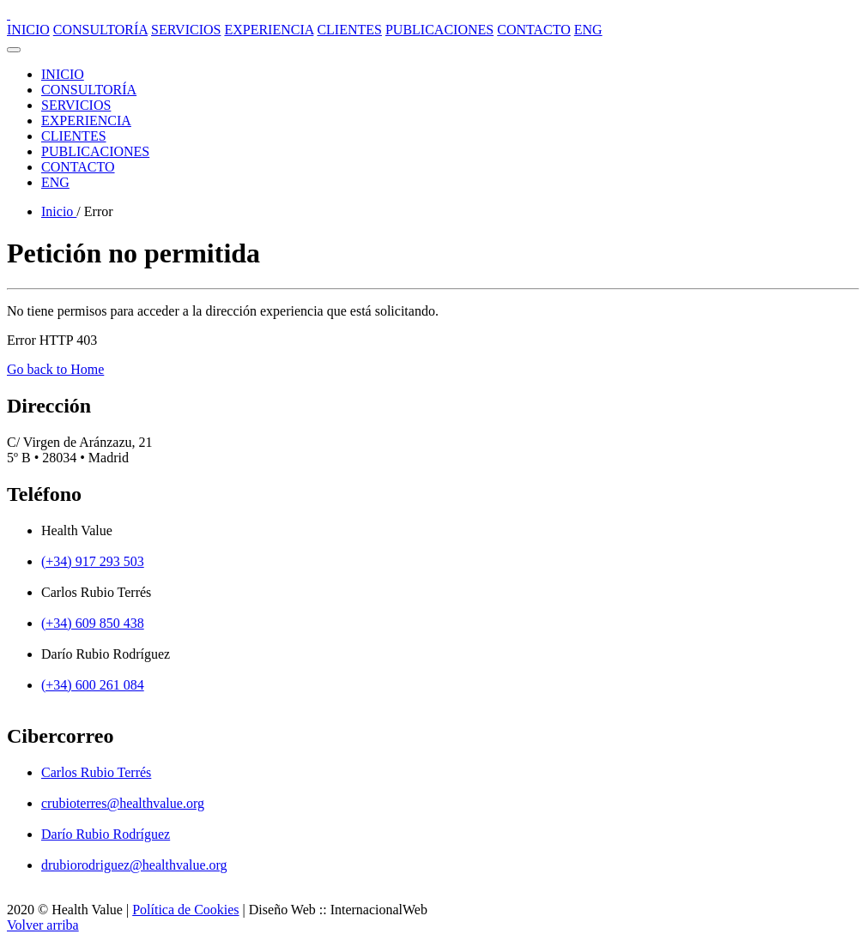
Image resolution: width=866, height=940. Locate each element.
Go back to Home (55, 369)
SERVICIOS (186, 29)
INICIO (28, 29)
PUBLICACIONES (439, 29)
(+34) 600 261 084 (92, 685)
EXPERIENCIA (268, 29)
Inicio (58, 211)
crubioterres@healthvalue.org (122, 803)
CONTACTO (534, 29)
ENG (588, 29)
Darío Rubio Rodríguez (105, 834)
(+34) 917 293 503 (92, 561)
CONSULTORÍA (100, 29)
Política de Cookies (185, 909)
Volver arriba (43, 925)
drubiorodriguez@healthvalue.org (134, 865)
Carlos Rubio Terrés (96, 772)
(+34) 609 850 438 (92, 623)
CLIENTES (349, 29)
